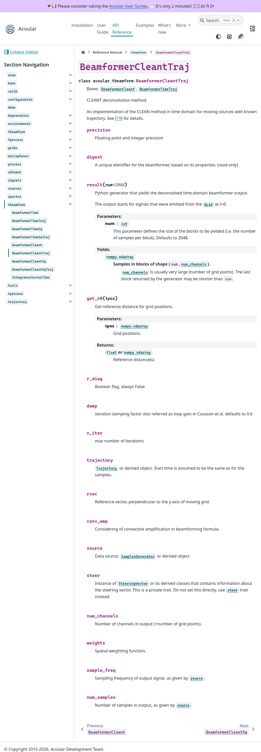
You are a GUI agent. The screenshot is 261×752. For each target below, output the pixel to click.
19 (109, 118)
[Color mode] (218, 36)
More (181, 25)
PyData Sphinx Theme (222, 740)
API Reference (122, 28)
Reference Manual (98, 52)
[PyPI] (240, 36)
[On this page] (252, 28)
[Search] (221, 20)
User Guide (102, 28)
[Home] (74, 52)
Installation (82, 25)
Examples (145, 25)
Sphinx (38, 744)
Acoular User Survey (128, 6)
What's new (164, 28)
